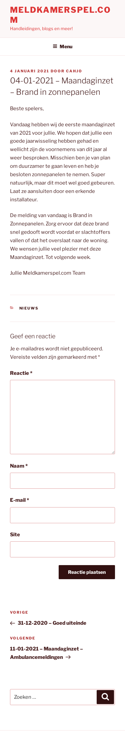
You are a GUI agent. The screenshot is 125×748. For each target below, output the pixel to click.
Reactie (21, 373)
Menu (62, 46)
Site (15, 535)
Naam (19, 466)
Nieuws (29, 308)
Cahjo (74, 71)
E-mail (19, 500)
